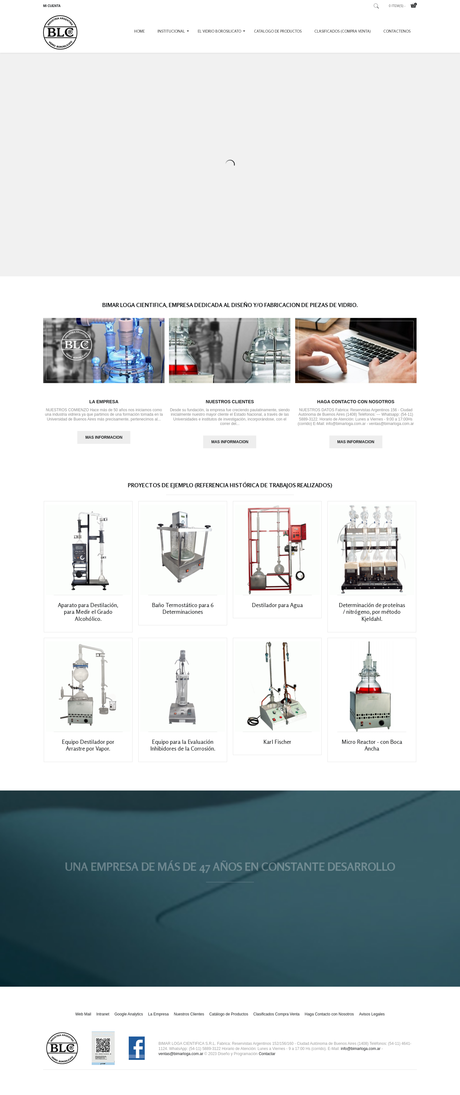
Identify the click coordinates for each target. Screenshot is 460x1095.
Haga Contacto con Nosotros (356, 401)
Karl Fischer (277, 748)
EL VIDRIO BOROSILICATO (219, 31)
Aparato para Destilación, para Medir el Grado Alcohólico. (88, 615)
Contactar (267, 1061)
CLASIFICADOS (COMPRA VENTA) (342, 31)
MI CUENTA (52, 6)
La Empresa (103, 401)
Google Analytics (128, 1021)
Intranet (102, 1021)
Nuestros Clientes (230, 401)
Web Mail (83, 1021)
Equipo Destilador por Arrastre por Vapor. (88, 752)
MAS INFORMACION (103, 437)
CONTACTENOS (396, 31)
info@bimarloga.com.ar (360, 1056)
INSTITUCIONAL (171, 31)
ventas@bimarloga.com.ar (180, 1061)
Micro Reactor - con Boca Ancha (371, 752)
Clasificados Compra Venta (276, 1021)
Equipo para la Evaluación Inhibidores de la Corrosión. (182, 752)
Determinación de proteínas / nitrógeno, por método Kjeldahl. (372, 615)
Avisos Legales (372, 1021)
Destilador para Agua (277, 608)
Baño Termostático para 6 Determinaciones (183, 612)
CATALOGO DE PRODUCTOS (278, 31)
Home (139, 31)
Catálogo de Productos (228, 1021)
